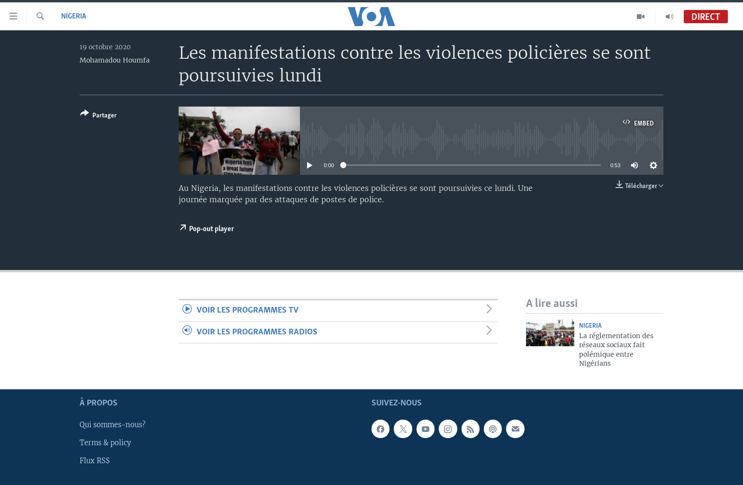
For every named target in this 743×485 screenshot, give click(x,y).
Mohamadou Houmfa (115, 60)
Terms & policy (105, 443)
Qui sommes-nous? (112, 425)
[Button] (98, 116)
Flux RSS (95, 461)
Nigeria (73, 16)
